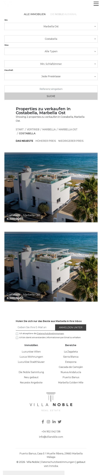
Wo (6, 20)
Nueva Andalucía (71, 372)
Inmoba (53, 466)
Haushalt (8, 70)
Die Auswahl (63, 14)
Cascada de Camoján (71, 367)
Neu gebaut (31, 377)
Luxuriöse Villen (31, 351)
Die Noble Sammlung (31, 372)
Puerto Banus (71, 377)
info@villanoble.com (51, 436)
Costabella (27, 133)
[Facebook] (42, 422)
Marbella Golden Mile (70, 382)
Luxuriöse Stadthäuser (31, 362)
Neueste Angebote (31, 382)
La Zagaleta (71, 351)
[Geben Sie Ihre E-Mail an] (35, 327)
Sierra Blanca (70, 356)
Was (6, 45)
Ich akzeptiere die (41, 333)
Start (20, 129)
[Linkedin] (54, 422)
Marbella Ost (68, 129)
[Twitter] (60, 422)
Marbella (49, 129)
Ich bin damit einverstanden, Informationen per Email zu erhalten (50, 337)
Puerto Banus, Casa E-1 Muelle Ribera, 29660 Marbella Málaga (51, 455)
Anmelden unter (70, 327)
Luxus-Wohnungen (31, 356)
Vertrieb (33, 129)
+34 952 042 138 (51, 431)
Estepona (70, 362)
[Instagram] (49, 422)
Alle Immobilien (35, 14)
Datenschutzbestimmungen (58, 462)
